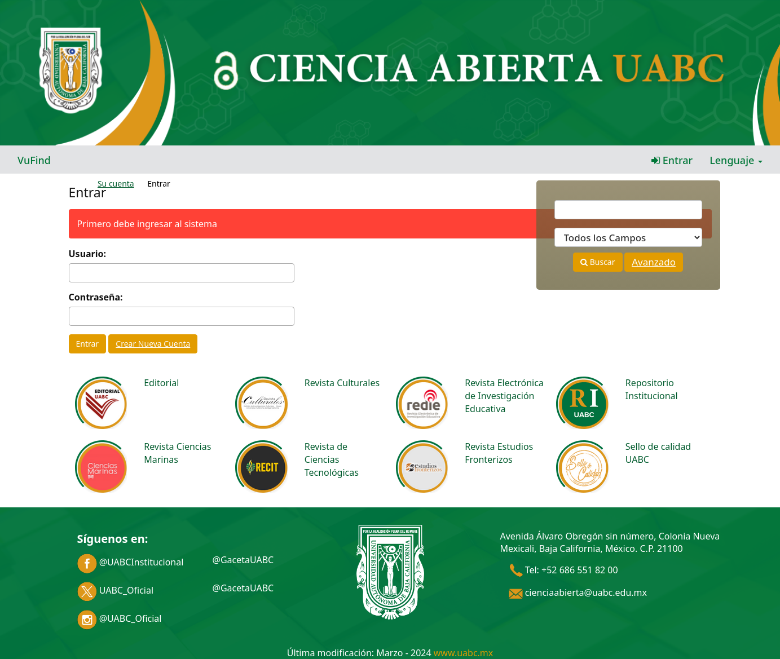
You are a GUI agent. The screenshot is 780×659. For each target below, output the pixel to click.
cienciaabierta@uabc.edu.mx (578, 592)
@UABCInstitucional (130, 562)
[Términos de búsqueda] (628, 209)
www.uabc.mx (463, 653)
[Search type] (628, 237)
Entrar (672, 160)
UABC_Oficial (115, 590)
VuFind (34, 160)
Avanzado (654, 261)
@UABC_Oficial (119, 618)
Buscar (597, 261)
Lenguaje (736, 160)
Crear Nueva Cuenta (153, 343)
